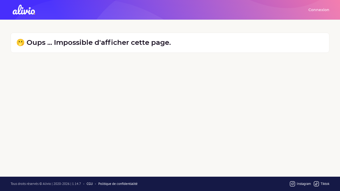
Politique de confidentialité (118, 184)
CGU (90, 184)
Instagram (300, 184)
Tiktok (321, 184)
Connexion (318, 9)
